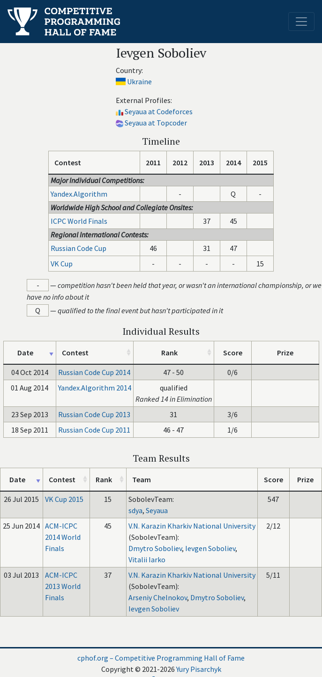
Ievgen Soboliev (210, 548)
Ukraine (139, 81)
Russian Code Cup (78, 248)
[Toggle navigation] (301, 21)
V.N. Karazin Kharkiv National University (191, 525)
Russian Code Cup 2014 (94, 372)
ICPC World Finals (79, 221)
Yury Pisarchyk (198, 669)
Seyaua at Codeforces (159, 111)
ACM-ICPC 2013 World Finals (63, 586)
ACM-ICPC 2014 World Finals (63, 537)
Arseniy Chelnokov (157, 597)
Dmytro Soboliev (155, 548)
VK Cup (62, 263)
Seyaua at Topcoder (156, 122)
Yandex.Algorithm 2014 (94, 387)
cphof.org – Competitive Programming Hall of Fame (161, 657)
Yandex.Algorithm (79, 194)
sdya (135, 510)
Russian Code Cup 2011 (94, 429)
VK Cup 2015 (64, 499)
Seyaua (157, 510)
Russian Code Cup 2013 (94, 414)
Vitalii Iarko (146, 559)
